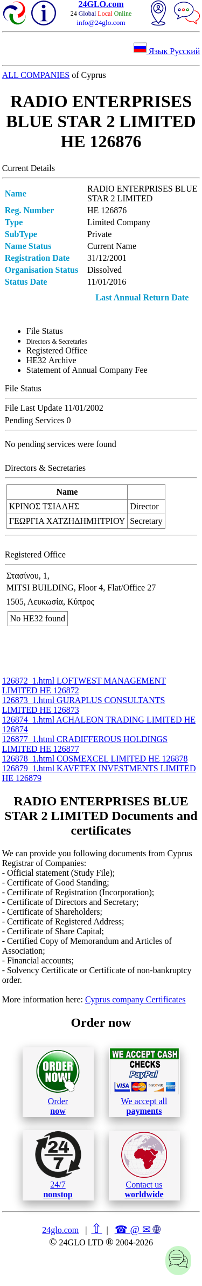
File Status (44, 331)
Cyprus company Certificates (135, 999)
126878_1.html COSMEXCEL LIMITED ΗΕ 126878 (95, 758)
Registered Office (56, 350)
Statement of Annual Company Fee (87, 370)
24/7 (58, 1164)
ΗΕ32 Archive (51, 360)
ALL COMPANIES (36, 75)
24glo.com (60, 1230)
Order (58, 1082)
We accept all (144, 1082)
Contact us (144, 1165)
